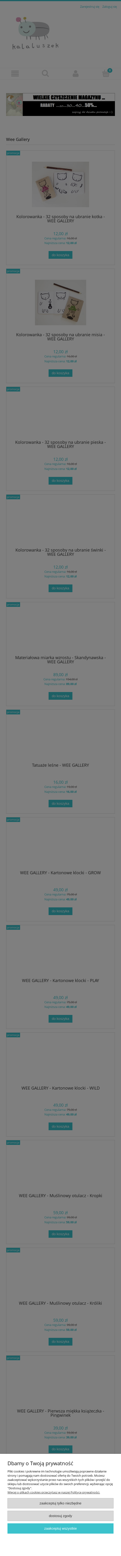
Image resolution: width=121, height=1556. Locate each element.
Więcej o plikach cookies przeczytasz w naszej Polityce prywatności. (53, 1492)
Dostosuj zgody (60, 1516)
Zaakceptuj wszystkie (60, 1528)
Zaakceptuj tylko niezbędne (60, 1503)
